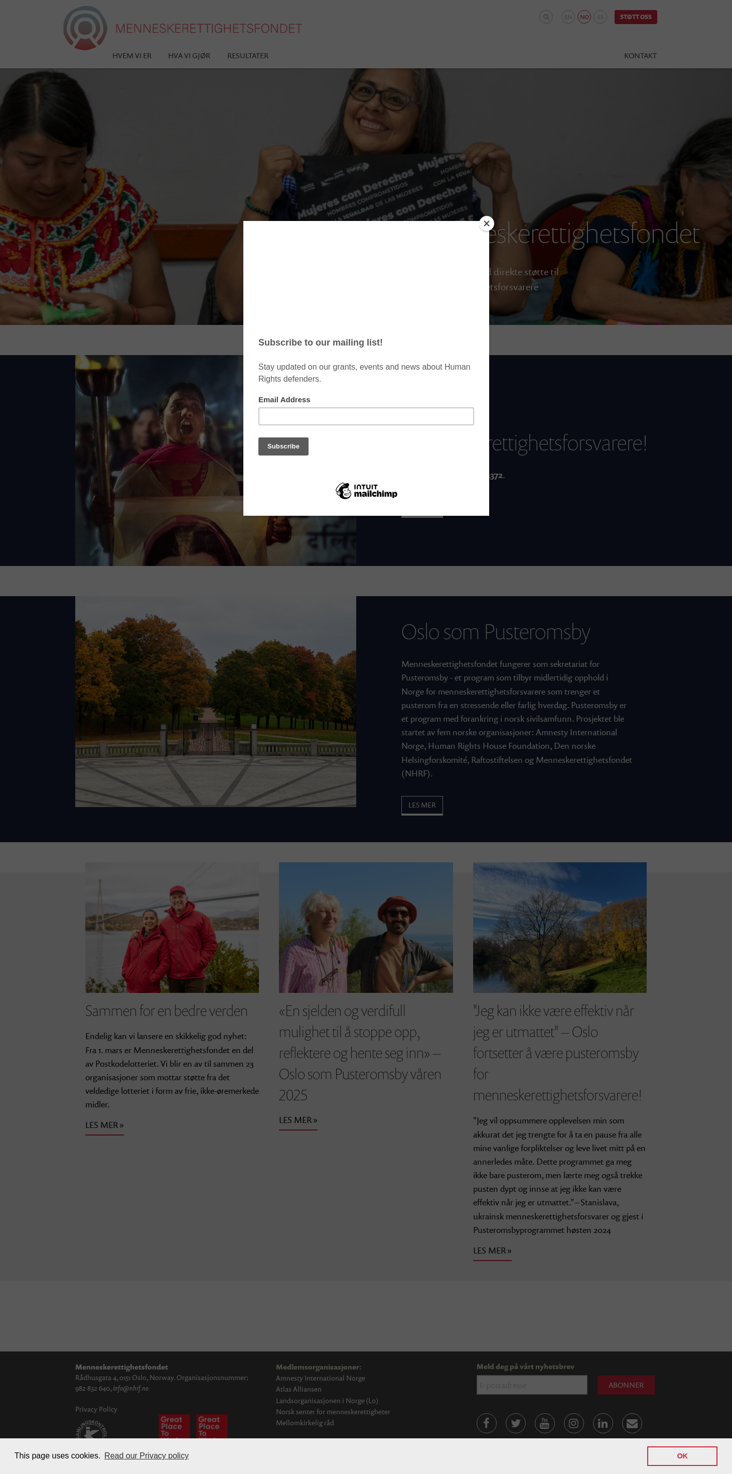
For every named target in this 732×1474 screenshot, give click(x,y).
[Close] (486, 223)
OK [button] (682, 1456)
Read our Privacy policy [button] (146, 1455)
